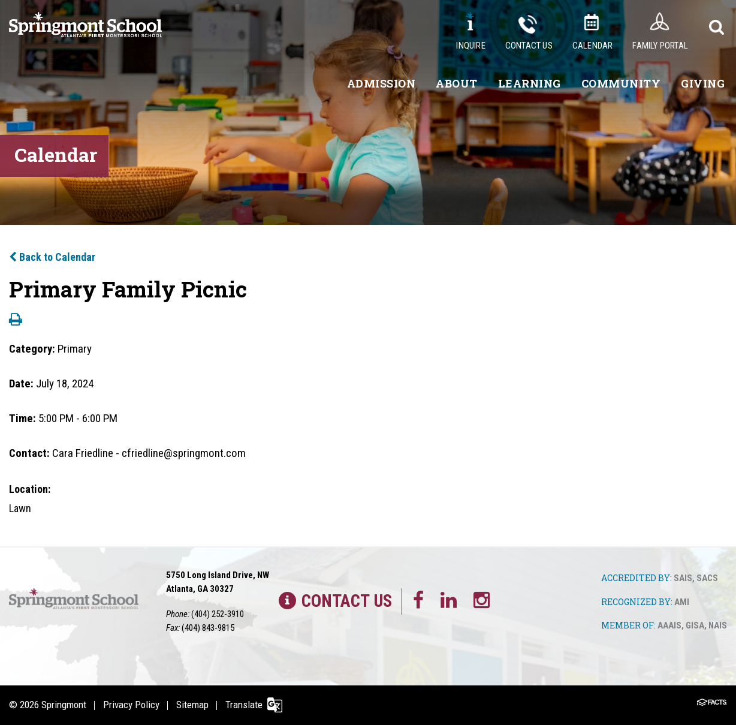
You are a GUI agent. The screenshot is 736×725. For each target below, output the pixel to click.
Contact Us (529, 45)
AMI (681, 602)
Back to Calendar (52, 257)
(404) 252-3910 (217, 614)
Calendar (592, 45)
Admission (381, 83)
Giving (703, 83)
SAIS (683, 578)
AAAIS (669, 625)
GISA (695, 625)
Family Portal (660, 45)
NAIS (717, 625)
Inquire (470, 45)
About (457, 83)
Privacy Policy (131, 705)
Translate (244, 705)
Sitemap (192, 705)
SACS (707, 578)
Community (621, 83)
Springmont (63, 705)
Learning (529, 83)
